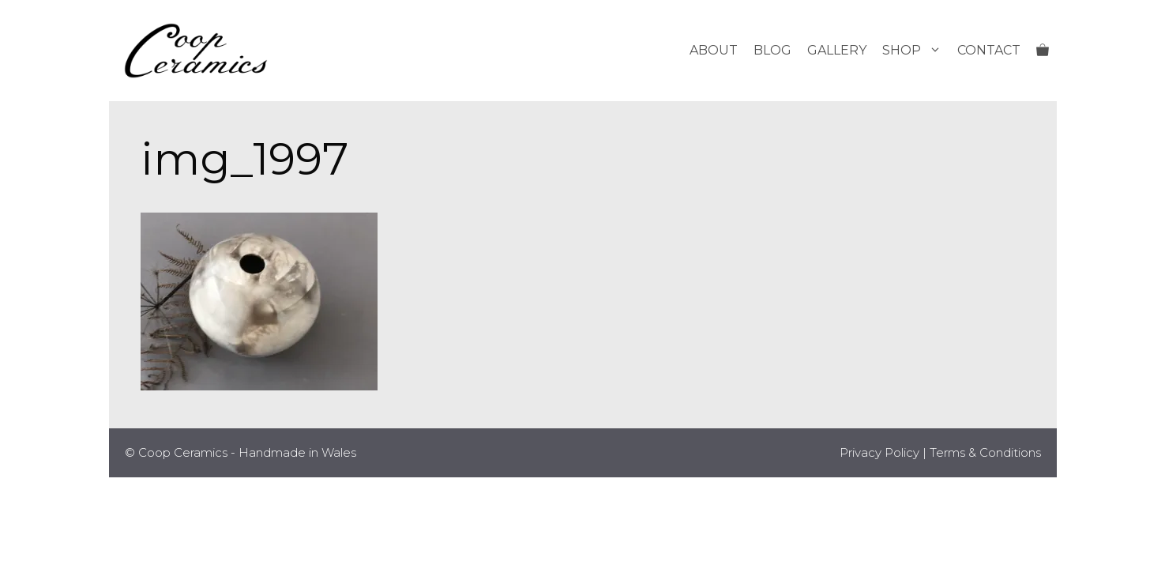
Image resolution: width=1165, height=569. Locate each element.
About (714, 50)
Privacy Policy (879, 452)
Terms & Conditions (985, 452)
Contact (988, 50)
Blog (772, 50)
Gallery (836, 50)
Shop (915, 50)
